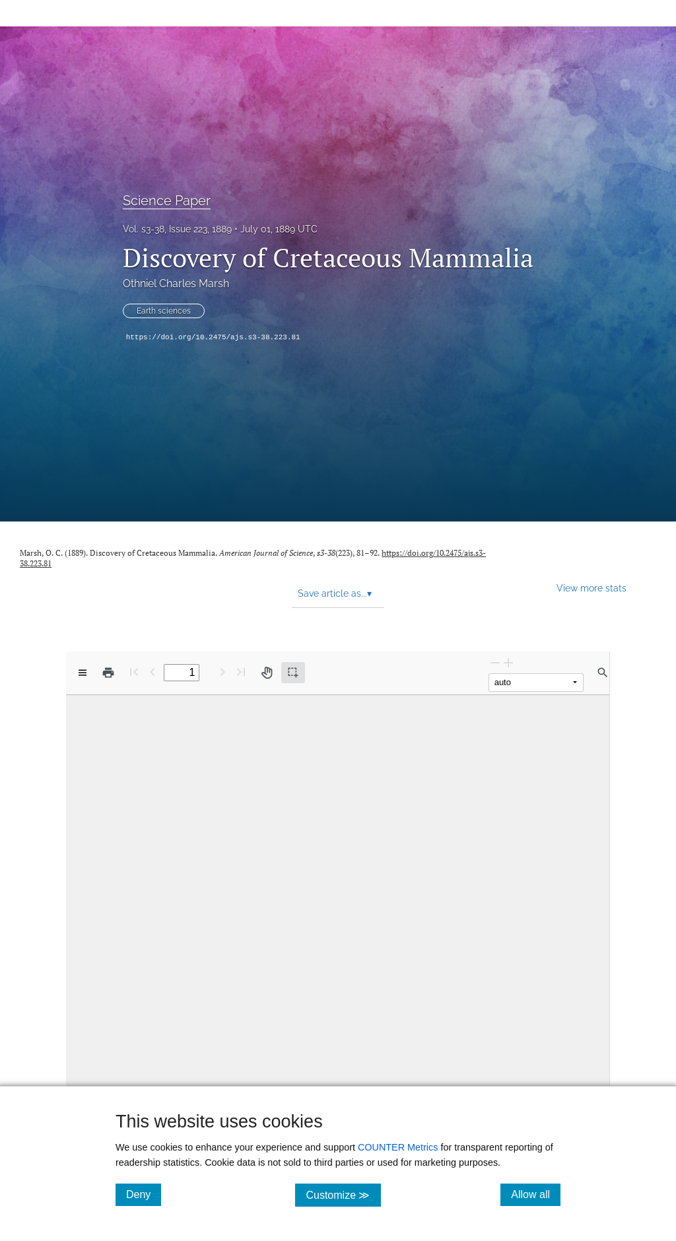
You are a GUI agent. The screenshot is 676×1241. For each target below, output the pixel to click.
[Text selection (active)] (293, 672)
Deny (143, 1194)
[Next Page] (222, 671)
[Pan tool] (267, 672)
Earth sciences (164, 311)
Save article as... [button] (335, 593)
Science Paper (167, 201)
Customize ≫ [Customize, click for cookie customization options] (343, 1194)
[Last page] (241, 671)
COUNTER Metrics (398, 1147)
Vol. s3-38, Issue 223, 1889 (177, 229)
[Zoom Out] (495, 662)
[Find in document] (603, 672)
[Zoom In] (508, 662)
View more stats (591, 587)
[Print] (108, 672)
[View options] (82, 673)
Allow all (535, 1194)
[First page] (134, 671)
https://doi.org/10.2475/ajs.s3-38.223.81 (213, 337)
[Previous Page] (152, 671)
